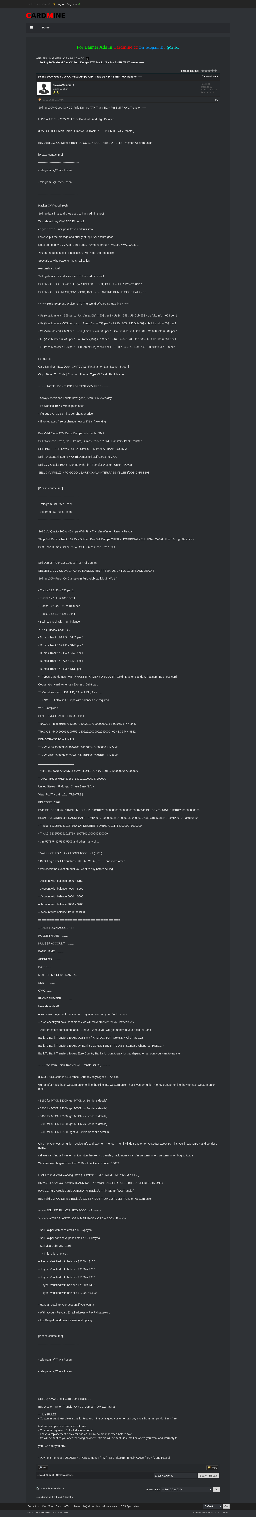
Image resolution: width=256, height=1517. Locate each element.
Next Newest (63, 1475)
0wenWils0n (62, 85)
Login (60, 4)
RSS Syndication (130, 1506)
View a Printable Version (52, 1488)
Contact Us (33, 1506)
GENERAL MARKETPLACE (52, 58)
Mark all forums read (107, 1506)
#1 (216, 100)
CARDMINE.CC (47, 1512)
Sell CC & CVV (77, 58)
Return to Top (63, 1506)
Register (72, 4)
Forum (46, 27)
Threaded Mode (210, 76)
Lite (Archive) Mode (83, 1506)
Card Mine (47, 1506)
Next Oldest (46, 1475)
